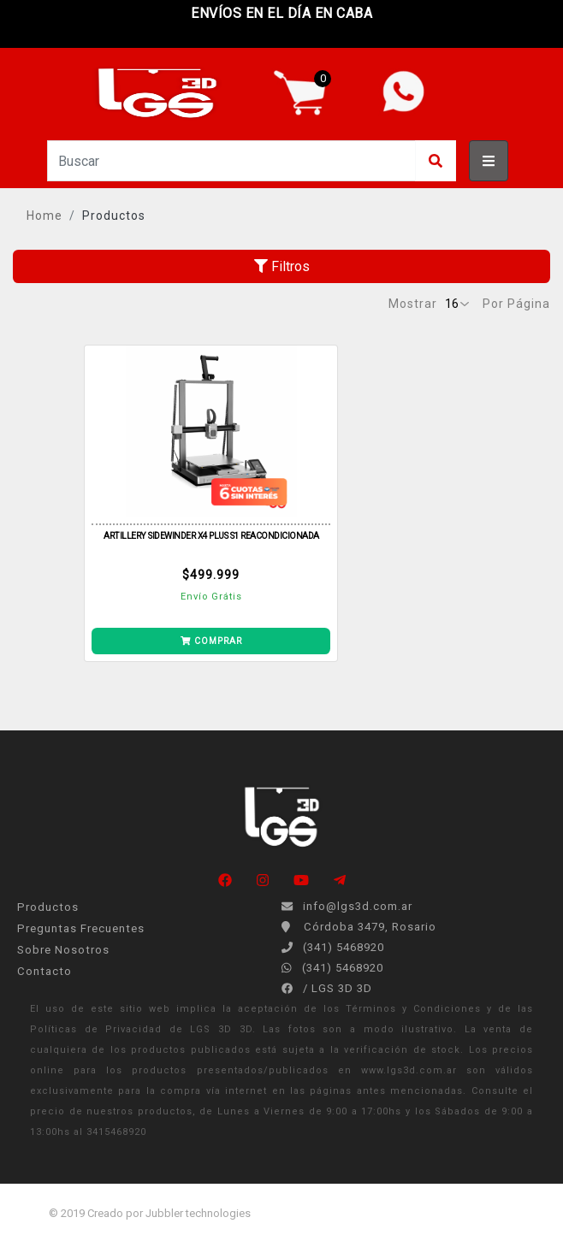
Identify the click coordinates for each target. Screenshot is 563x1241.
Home (44, 215)
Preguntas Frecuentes (81, 928)
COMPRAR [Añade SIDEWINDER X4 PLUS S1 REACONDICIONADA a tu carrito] (211, 641)
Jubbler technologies (198, 1213)
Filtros (282, 266)
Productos (113, 215)
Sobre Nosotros (63, 949)
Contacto (44, 971)
